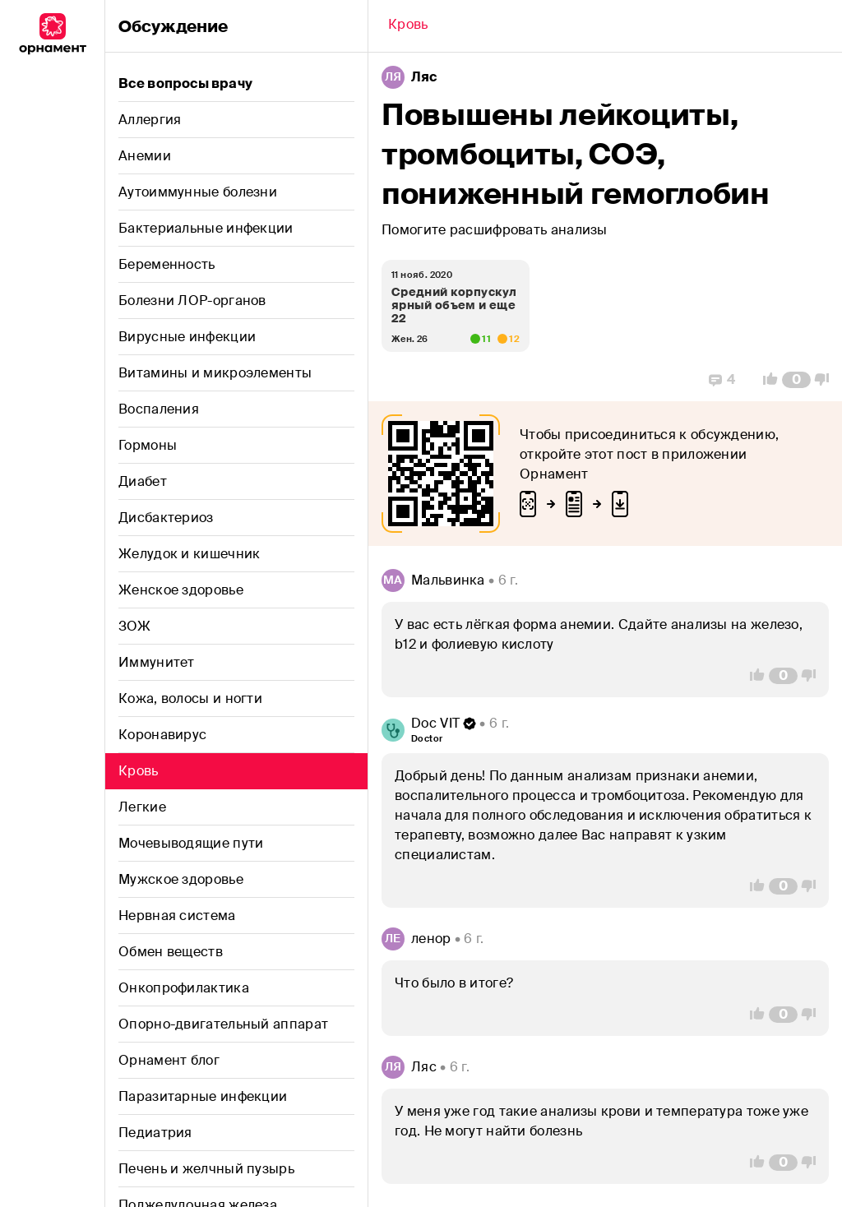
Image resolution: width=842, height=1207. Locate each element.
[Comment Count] (796, 380)
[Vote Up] (765, 379)
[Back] (408, 26)
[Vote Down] (826, 380)
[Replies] (722, 380)
